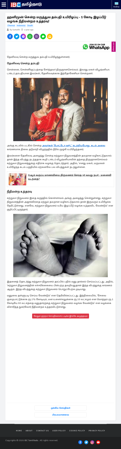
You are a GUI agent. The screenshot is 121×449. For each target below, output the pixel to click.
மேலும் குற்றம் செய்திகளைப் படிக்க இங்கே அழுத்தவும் (61, 316)
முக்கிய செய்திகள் (60, 408)
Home (19, 431)
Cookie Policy (77, 431)
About (29, 431)
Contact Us (42, 431)
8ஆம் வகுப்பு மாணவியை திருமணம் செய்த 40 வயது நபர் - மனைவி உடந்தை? (69, 177)
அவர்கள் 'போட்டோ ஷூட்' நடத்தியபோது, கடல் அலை (73, 145)
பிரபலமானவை (60, 414)
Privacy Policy (97, 431)
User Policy (59, 431)
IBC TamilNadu (31, 440)
